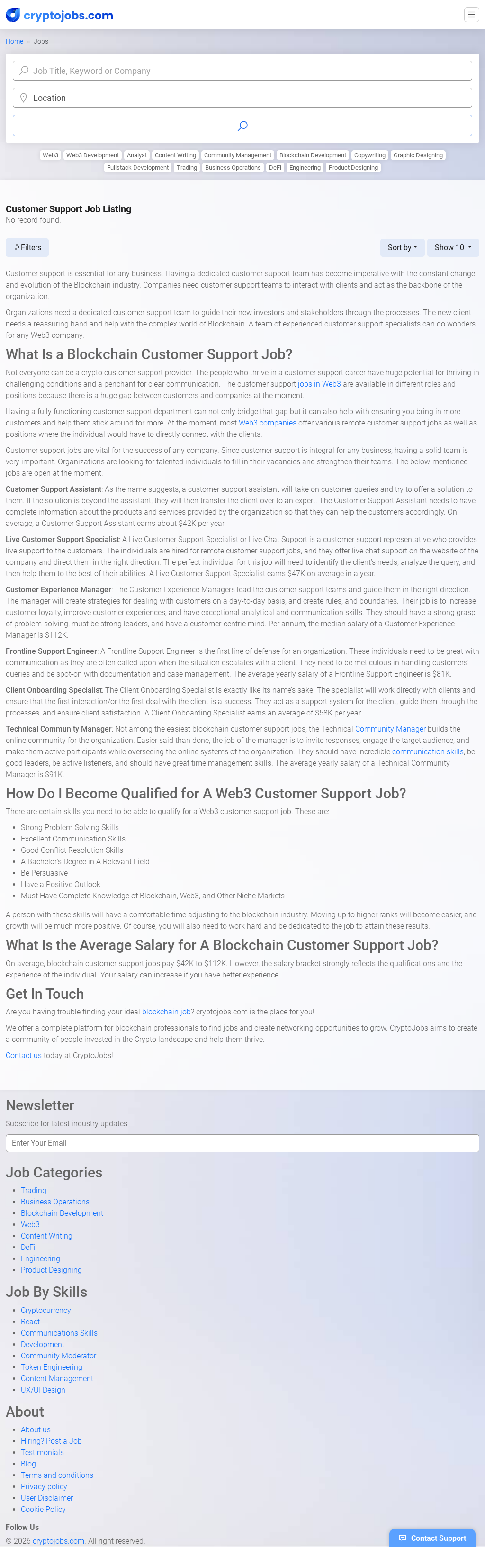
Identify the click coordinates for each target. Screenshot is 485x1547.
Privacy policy (44, 1486)
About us (36, 1429)
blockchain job (166, 1011)
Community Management (237, 155)
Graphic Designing (418, 155)
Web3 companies (267, 422)
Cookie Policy (43, 1509)
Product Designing (353, 167)
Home (14, 41)
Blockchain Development (312, 155)
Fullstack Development (138, 167)
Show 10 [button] (450, 247)
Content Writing (175, 155)
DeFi (275, 167)
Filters (27, 247)
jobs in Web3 (319, 384)
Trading (187, 167)
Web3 (50, 155)
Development (42, 1344)
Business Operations (233, 167)
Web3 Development (92, 155)
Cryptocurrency (46, 1310)
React (30, 1321)
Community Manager (390, 728)
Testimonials (42, 1452)
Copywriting (370, 155)
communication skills (428, 751)
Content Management (57, 1378)
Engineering (305, 167)
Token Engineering (51, 1367)
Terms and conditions (57, 1475)
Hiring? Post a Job (51, 1441)
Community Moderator (58, 1355)
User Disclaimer (47, 1497)
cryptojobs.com (58, 1541)
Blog (28, 1463)
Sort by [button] (400, 247)
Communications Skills (59, 1333)
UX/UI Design (43, 1389)
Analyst (137, 155)
